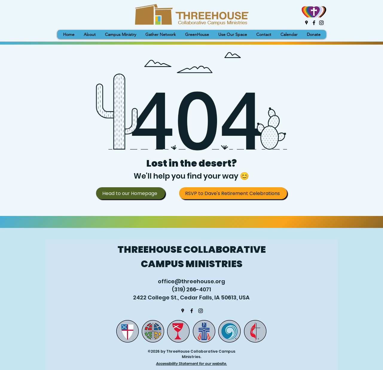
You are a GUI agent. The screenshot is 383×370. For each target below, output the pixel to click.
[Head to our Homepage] (130, 193)
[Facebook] (314, 23)
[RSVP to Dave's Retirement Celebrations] (233, 193)
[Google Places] (306, 23)
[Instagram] (321, 23)
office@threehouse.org (191, 281)
